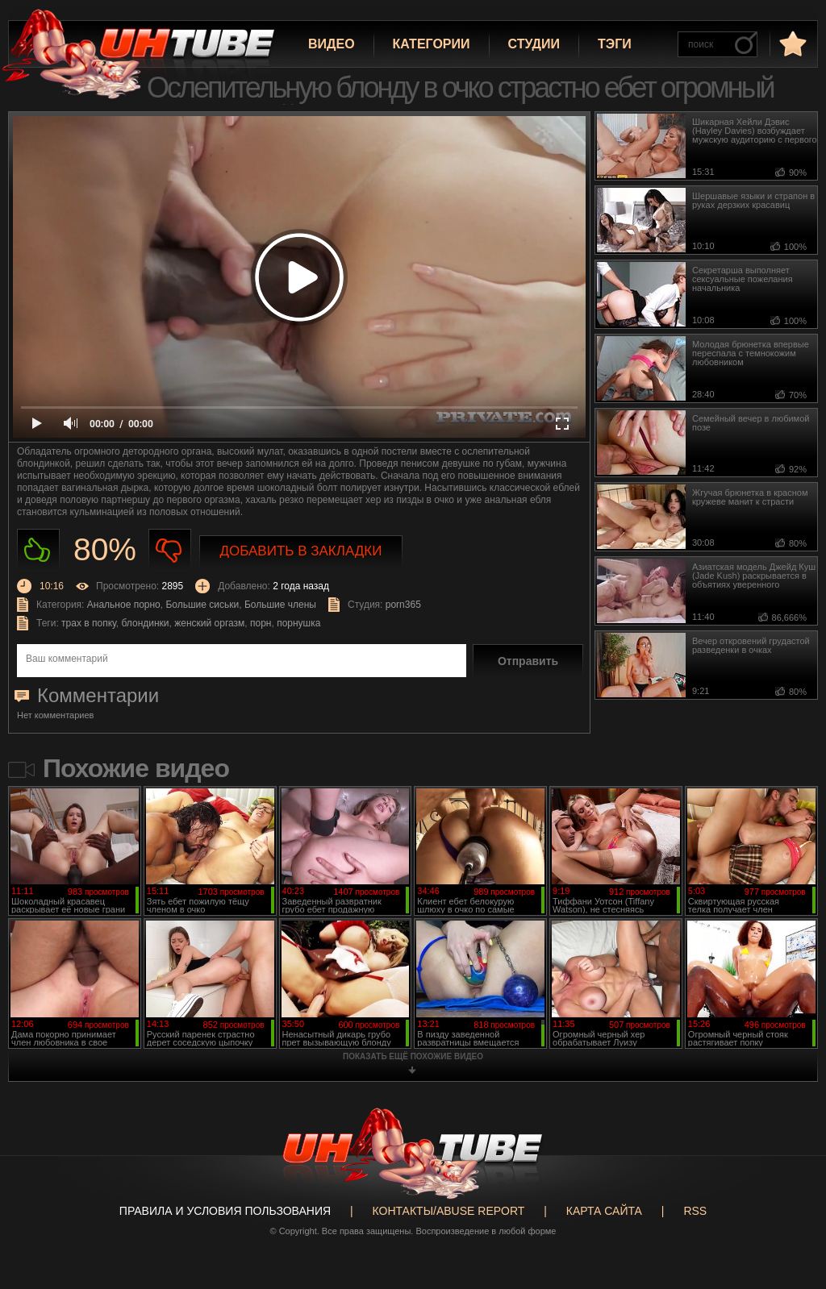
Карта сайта (604, 1210)
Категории (431, 44)
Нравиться (38, 550)
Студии (534, 44)
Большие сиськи (202, 604)
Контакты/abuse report (449, 1210)
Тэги (615, 44)
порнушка (298, 623)
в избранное (791, 43)
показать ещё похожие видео (413, 1056)
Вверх (790, 1215)
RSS (695, 1210)
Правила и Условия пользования (225, 1210)
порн (260, 623)
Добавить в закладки (301, 551)
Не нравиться (169, 550)
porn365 (403, 604)
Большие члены (280, 604)
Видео (331, 44)
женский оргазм (209, 623)
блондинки (145, 623)
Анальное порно (124, 604)
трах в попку (88, 623)
